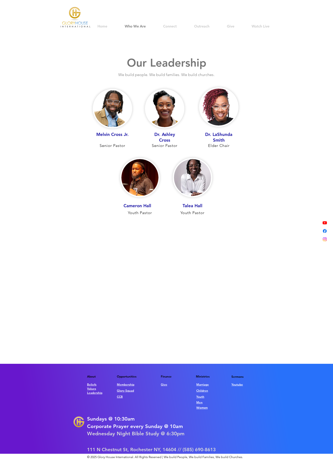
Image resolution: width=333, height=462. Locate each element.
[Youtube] (324, 222)
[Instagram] (324, 239)
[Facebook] (324, 231)
